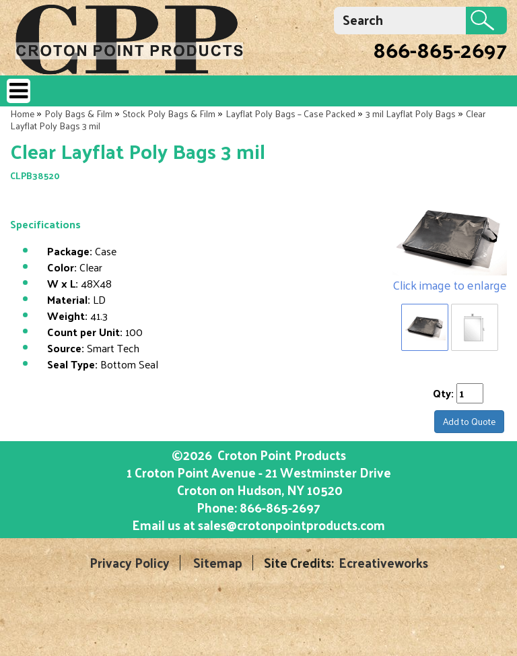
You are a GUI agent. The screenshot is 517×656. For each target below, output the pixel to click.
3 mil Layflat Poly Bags (411, 113)
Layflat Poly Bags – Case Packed (290, 113)
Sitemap (217, 562)
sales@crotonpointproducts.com (291, 524)
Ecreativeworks (383, 562)
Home (22, 113)
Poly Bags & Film (78, 113)
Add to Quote (469, 421)
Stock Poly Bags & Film (169, 113)
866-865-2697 (440, 49)
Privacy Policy (130, 562)
